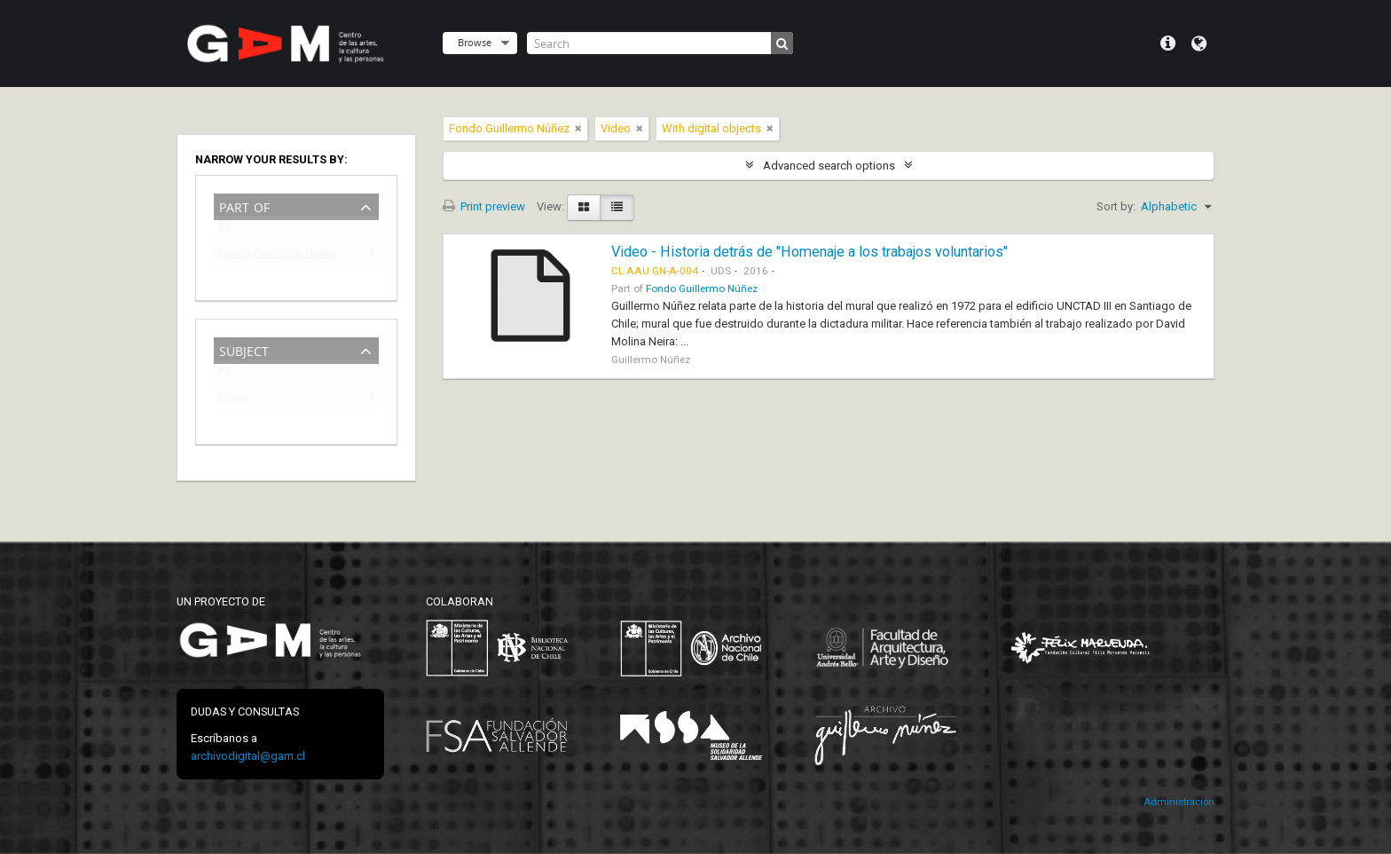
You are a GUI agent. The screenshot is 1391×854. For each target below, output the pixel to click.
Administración (1178, 802)
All (224, 230)
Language (1198, 43)
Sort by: (1116, 206)
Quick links (1167, 43)
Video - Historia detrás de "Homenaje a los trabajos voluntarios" (809, 251)
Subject (244, 349)
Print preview (484, 206)
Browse (474, 42)
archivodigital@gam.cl (248, 756)
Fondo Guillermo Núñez (277, 256)
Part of (244, 205)
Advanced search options (829, 165)
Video (232, 399)
